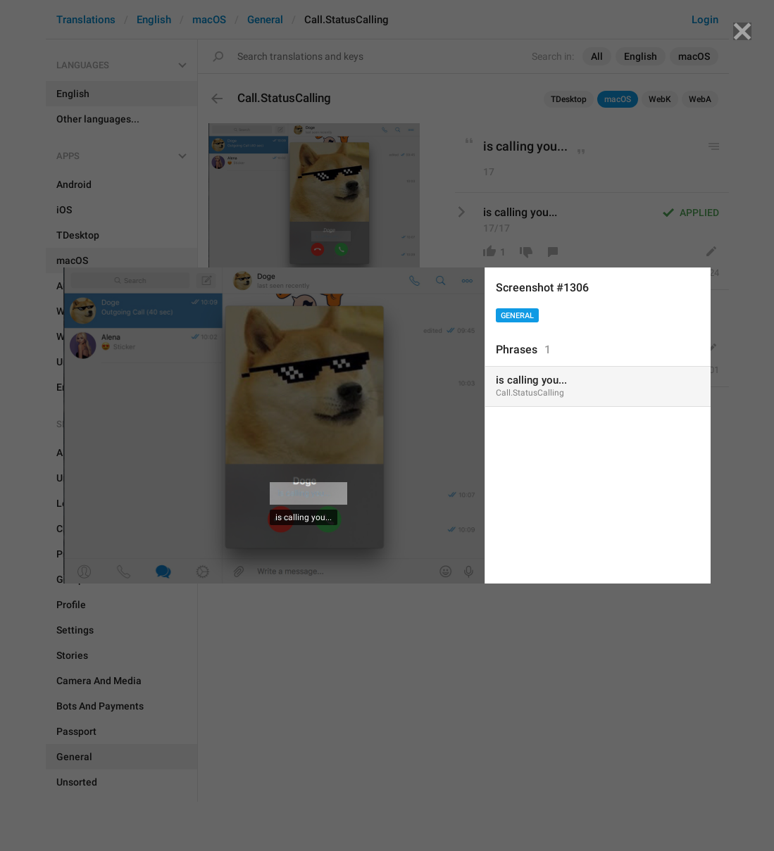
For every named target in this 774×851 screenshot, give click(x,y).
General (517, 315)
